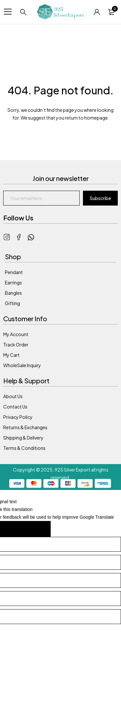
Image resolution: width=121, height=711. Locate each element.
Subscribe (100, 198)
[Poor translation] (36, 529)
